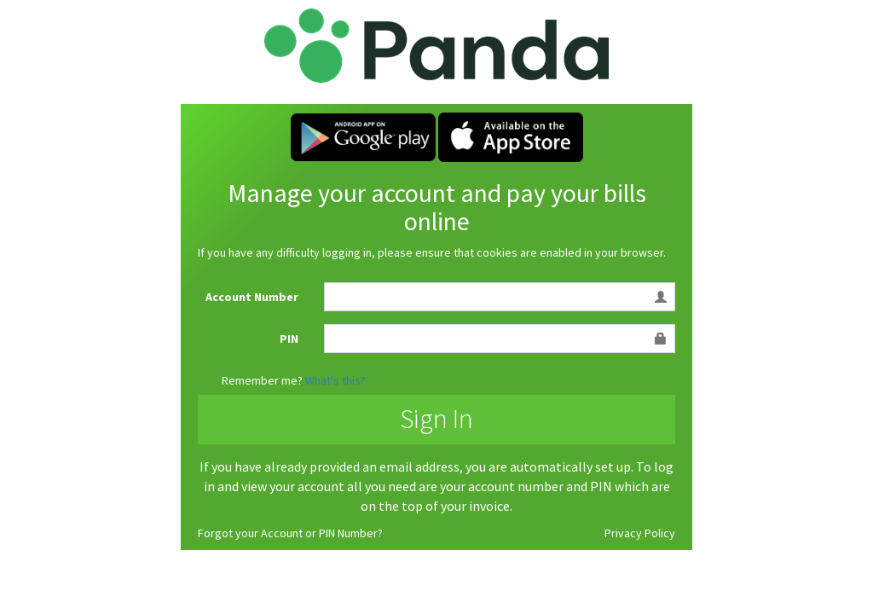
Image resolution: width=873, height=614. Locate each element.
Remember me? (262, 380)
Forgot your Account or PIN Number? (290, 533)
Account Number (251, 296)
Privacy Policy (639, 533)
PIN (289, 338)
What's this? (335, 380)
